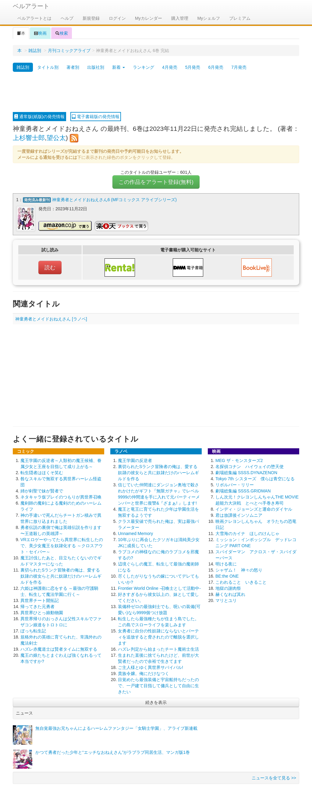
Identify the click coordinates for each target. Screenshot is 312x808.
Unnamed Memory (135, 533)
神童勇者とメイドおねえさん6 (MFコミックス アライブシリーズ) (114, 199)
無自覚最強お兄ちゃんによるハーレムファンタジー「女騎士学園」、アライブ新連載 (116, 728)
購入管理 (179, 18)
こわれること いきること (241, 581)
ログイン (117, 18)
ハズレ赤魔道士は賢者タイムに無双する (58, 648)
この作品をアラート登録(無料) (156, 182)
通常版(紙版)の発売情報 (39, 116)
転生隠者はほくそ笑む (41, 472)
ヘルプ (67, 18)
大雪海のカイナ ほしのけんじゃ (247, 533)
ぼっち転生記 (33, 630)
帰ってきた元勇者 (37, 606)
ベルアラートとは (34, 18)
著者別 (72, 67)
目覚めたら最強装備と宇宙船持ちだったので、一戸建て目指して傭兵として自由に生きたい (158, 685)
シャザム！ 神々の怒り (238, 569)
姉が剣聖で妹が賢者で (41, 490)
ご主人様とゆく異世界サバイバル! (150, 667)
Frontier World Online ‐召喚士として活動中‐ (159, 588)
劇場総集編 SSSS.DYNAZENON (246, 472)
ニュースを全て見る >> (274, 777)
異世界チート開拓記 (39, 600)
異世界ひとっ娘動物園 (41, 612)
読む (49, 267)
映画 (40, 33)
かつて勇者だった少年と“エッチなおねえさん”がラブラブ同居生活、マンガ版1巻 (112, 752)
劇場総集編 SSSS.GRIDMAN (243, 490)
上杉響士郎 (29, 137)
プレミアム (239, 18)
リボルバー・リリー (234, 484)
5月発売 (192, 67)
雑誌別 (34, 50)
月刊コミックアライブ (69, 50)
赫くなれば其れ (230, 594)
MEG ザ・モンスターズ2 (239, 460)
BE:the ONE (227, 575)
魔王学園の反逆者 (135, 460)
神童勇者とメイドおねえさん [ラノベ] (51, 318)
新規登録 (91, 18)
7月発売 (238, 67)
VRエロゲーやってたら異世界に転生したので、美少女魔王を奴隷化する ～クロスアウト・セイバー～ (61, 545)
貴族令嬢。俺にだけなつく (143, 673)
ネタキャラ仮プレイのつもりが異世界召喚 (60, 496)
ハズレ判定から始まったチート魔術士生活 (158, 648)
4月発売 (169, 67)
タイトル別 (47, 67)
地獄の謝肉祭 (228, 588)
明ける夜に (226, 563)
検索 (61, 33)
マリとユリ (226, 600)
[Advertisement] (156, 92)
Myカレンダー (148, 18)
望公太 (56, 137)
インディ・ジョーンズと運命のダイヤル (253, 508)
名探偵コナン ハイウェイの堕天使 (249, 466)
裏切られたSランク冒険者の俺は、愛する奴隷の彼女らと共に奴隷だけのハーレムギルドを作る (60, 575)
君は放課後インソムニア (238, 514)
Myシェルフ (208, 18)
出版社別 (95, 67)
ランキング (143, 67)
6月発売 (215, 67)
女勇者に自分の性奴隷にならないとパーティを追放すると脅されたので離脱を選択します (158, 636)
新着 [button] (118, 67)
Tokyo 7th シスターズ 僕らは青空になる (255, 478)
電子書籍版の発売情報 (95, 116)
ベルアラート (31, 6)
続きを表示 (156, 702)
